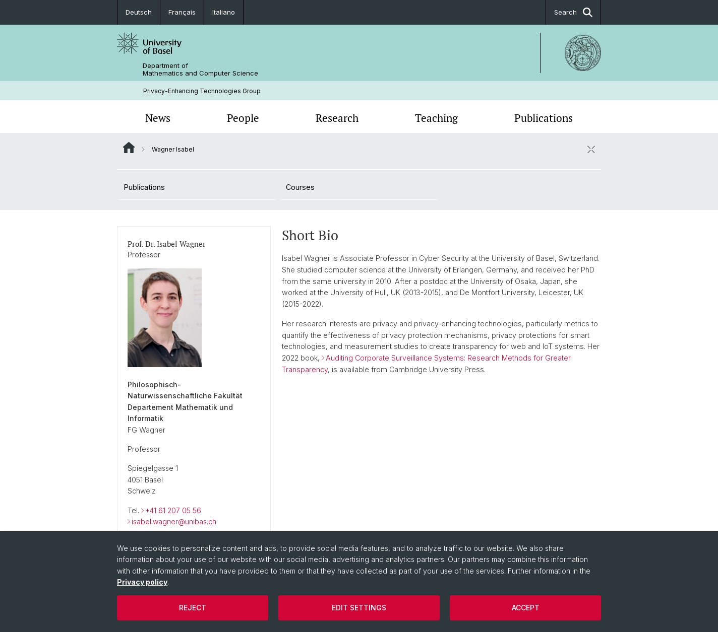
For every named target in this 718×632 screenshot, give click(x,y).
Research (337, 118)
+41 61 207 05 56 (173, 510)
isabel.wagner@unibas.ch (174, 521)
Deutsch (139, 12)
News (157, 118)
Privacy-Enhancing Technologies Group (202, 91)
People (243, 118)
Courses (300, 187)
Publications (543, 118)
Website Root (129, 147)
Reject (192, 607)
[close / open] (591, 149)
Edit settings (359, 607)
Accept (526, 607)
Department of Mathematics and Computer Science (200, 69)
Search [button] (573, 12)
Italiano (223, 12)
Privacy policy (142, 582)
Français (182, 12)
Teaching (436, 118)
